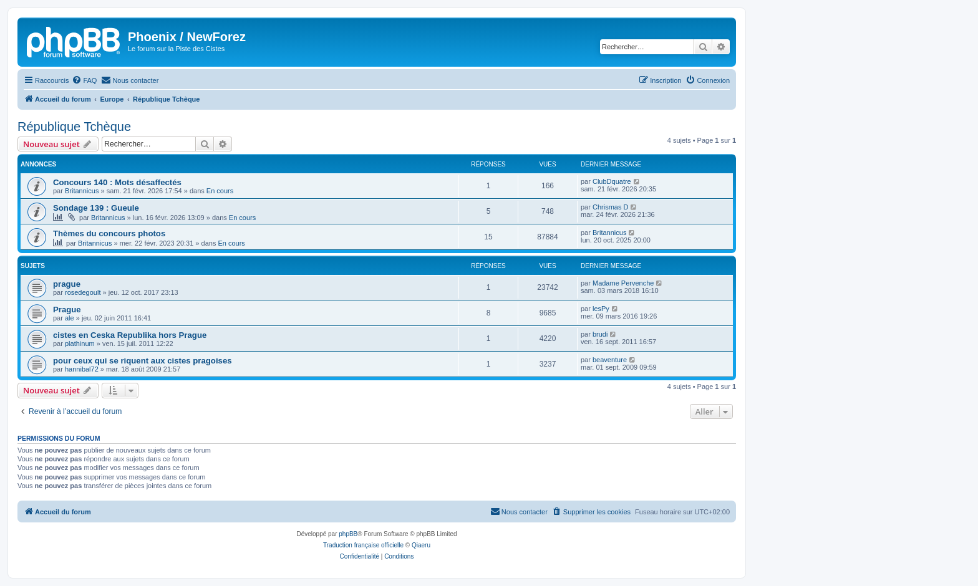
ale (69, 318)
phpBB (348, 534)
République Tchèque (74, 126)
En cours (219, 191)
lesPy (601, 308)
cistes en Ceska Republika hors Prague (129, 335)
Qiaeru (421, 545)
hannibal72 (82, 369)
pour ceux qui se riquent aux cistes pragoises (142, 360)
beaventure (610, 359)
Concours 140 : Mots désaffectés (117, 182)
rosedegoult (83, 292)
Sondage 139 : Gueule (96, 208)
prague (66, 284)
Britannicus (82, 191)
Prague (67, 309)
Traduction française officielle (363, 545)
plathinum (80, 343)
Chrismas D (610, 207)
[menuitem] (84, 80)
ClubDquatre (612, 181)
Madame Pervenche (623, 283)
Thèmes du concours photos (109, 233)
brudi (600, 334)
